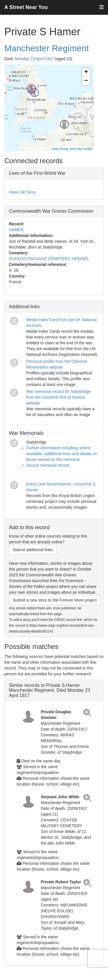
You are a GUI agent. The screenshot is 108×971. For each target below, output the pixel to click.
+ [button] (86, 72)
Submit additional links (33, 549)
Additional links (24, 306)
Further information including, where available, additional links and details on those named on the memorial (61, 454)
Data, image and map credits (72, 148)
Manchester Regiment (46, 48)
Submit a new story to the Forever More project (55, 600)
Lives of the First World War (37, 173)
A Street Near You (26, 7)
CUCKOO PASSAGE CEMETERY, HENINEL (49, 258)
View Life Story (22, 192)
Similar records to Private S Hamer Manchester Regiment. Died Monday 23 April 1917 (49, 690)
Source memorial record (47, 465)
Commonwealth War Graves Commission (51, 211)
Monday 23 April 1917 (34, 58)
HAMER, (16, 229)
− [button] (86, 81)
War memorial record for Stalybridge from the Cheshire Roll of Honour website (58, 397)
